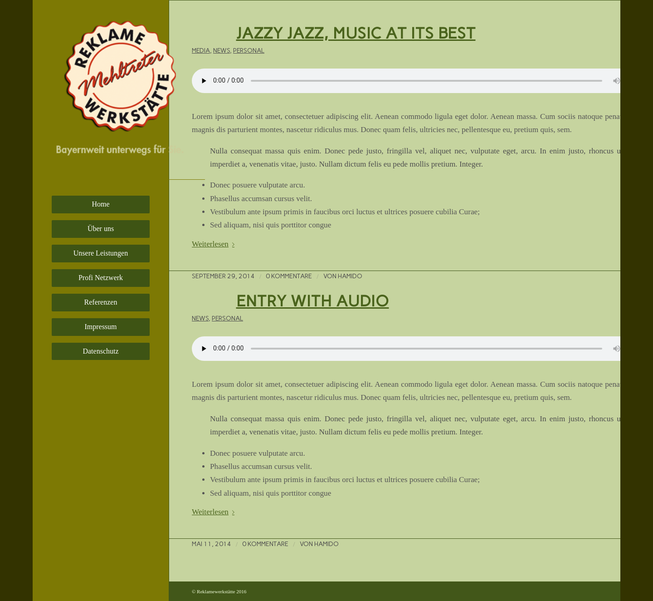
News (221, 50)
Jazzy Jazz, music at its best (356, 33)
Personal (248, 50)
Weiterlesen (215, 244)
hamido (350, 276)
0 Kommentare (289, 276)
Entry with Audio (312, 300)
